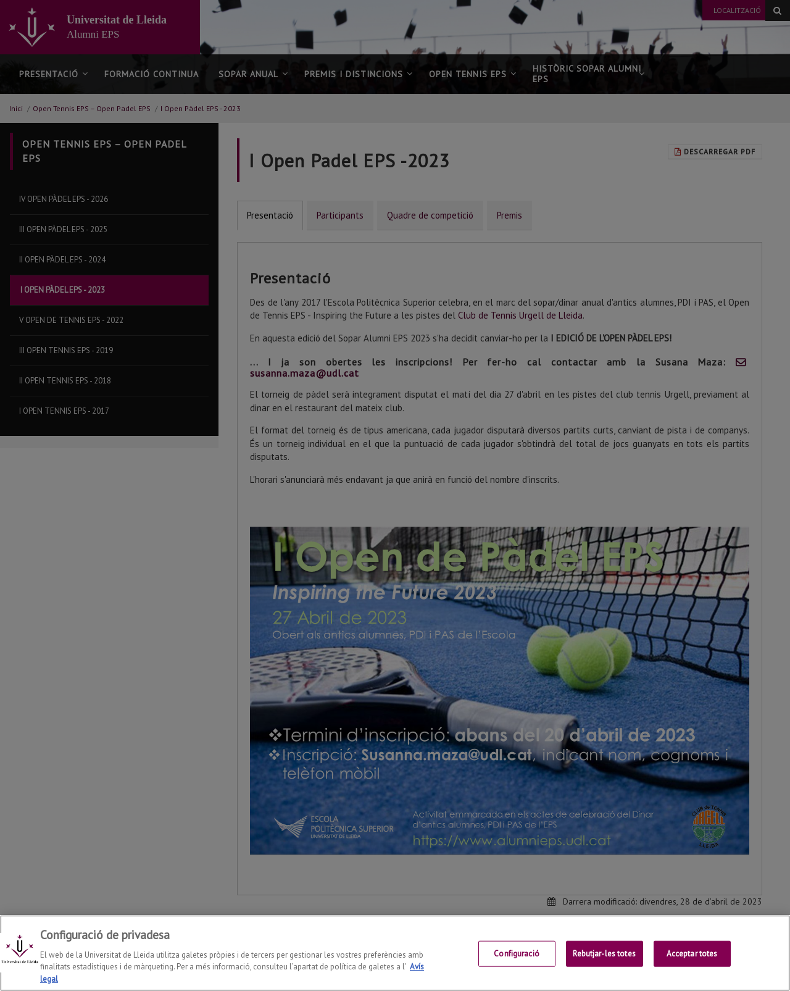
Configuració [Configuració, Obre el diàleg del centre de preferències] (516, 964)
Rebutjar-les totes (604, 964)
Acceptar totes (692, 964)
